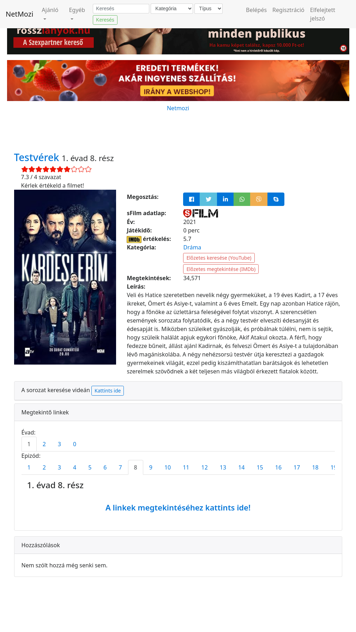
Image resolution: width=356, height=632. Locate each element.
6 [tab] (105, 467)
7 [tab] (120, 467)
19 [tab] (334, 467)
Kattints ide (108, 390)
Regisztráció (288, 10)
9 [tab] (150, 467)
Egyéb (77, 10)
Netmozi (178, 108)
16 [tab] (278, 467)
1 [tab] (29, 444)
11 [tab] (186, 467)
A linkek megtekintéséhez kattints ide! (178, 507)
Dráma (192, 247)
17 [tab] (297, 467)
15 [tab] (260, 467)
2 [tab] (44, 444)
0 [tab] (74, 444)
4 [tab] (74, 467)
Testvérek (38, 157)
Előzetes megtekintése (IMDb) (220, 269)
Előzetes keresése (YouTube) (218, 257)
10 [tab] (167, 467)
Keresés (105, 20)
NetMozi (19, 14)
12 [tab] (204, 467)
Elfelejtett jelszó (322, 14)
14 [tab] (241, 467)
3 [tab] (59, 444)
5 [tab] (89, 467)
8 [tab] (135, 467)
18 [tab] (315, 467)
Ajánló (50, 10)
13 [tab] (223, 467)
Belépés (256, 10)
